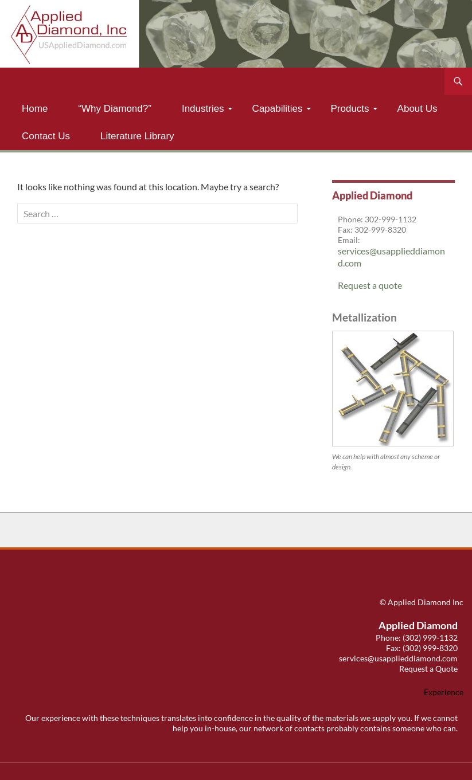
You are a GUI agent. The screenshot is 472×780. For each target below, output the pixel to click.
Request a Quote (428, 668)
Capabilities (277, 108)
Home (35, 108)
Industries (203, 108)
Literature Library (137, 136)
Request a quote (370, 285)
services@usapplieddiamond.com (398, 658)
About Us (417, 108)
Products (350, 108)
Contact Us (46, 136)
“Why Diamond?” (114, 108)
